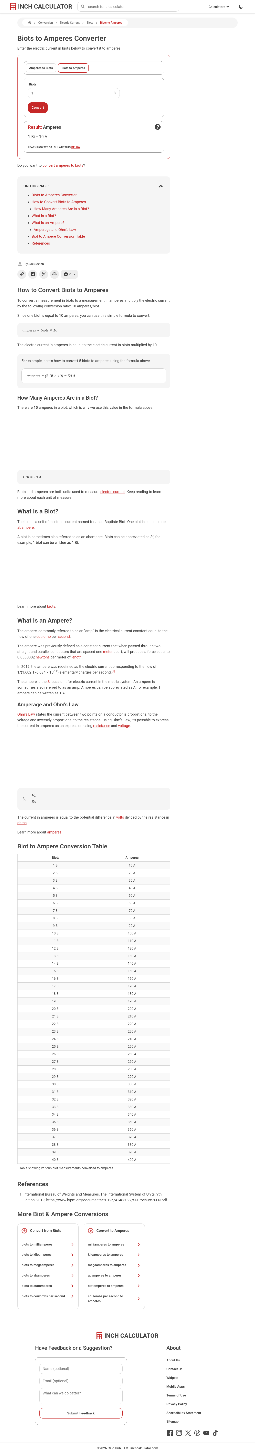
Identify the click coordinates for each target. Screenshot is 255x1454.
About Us (173, 1360)
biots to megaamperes (48, 1265)
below (75, 147)
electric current (112, 492)
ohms (22, 823)
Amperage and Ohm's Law (55, 229)
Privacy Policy (176, 1404)
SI (49, 681)
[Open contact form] (158, 127)
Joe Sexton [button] (36, 264)
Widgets (172, 1378)
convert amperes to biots (63, 165)
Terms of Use (176, 1395)
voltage (124, 726)
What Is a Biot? (44, 216)
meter (108, 651)
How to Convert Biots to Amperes (59, 202)
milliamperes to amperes (114, 1244)
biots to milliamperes (48, 1244)
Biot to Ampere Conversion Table (58, 236)
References (41, 243)
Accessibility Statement (183, 1413)
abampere (25, 527)
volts (120, 817)
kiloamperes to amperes (114, 1255)
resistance (101, 726)
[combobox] (133, 7)
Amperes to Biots (41, 68)
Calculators (219, 7)
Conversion (45, 22)
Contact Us (174, 1369)
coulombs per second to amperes (114, 1298)
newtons (43, 657)
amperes (54, 832)
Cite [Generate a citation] (69, 274)
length (76, 657)
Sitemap (172, 1421)
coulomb (44, 636)
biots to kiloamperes (48, 1255)
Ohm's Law (26, 714)
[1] (113, 671)
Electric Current (70, 22)
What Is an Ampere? (48, 223)
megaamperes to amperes (114, 1265)
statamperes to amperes (114, 1286)
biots (51, 606)
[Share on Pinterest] (54, 274)
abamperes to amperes (114, 1275)
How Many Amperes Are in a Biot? (61, 209)
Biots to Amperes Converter (54, 195)
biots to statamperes (48, 1286)
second (64, 636)
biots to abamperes (48, 1275)
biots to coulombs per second (48, 1296)
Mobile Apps (175, 1387)
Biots (89, 22)
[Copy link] (21, 274)
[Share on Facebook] (32, 274)
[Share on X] (43, 274)
